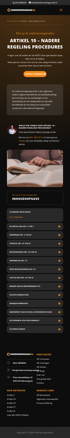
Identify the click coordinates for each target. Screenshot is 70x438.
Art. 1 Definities (16, 217)
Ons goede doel (44, 379)
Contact (40, 383)
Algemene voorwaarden (47, 399)
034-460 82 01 (36, 137)
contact (22, 140)
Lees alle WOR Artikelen (18, 415)
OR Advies (41, 367)
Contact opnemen (34, 74)
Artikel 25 (11, 403)
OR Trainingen (43, 363)
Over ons (41, 375)
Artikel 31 (11, 411)
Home (8, 21)
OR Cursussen (43, 359)
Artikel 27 (11, 407)
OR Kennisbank (43, 395)
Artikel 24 (11, 399)
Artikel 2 (10, 395)
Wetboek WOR (16, 21)
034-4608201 (21, 2)
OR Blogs (41, 371)
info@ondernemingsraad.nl (25, 370)
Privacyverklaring (44, 403)
